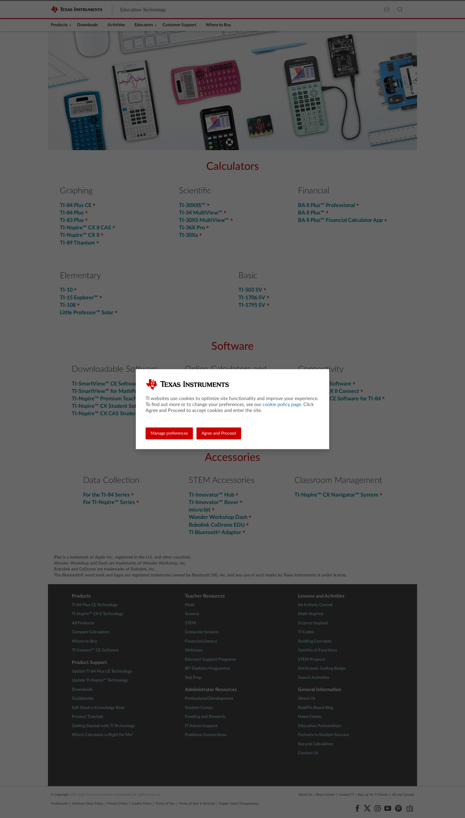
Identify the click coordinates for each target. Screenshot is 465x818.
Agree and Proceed (219, 433)
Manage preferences (169, 433)
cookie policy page (282, 404)
